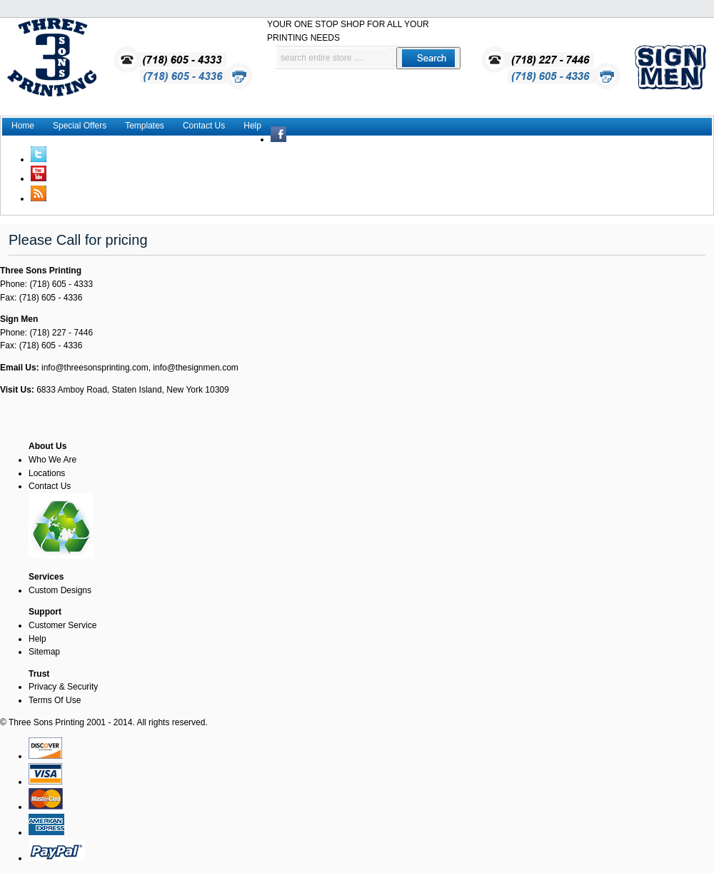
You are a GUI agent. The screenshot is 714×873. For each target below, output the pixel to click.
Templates (144, 126)
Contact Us (204, 126)
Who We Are (52, 460)
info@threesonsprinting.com (95, 368)
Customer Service (62, 625)
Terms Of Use (55, 700)
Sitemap (44, 652)
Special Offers (79, 126)
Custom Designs (60, 590)
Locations (47, 473)
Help (252, 126)
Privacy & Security (63, 687)
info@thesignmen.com (195, 368)
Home (22, 126)
